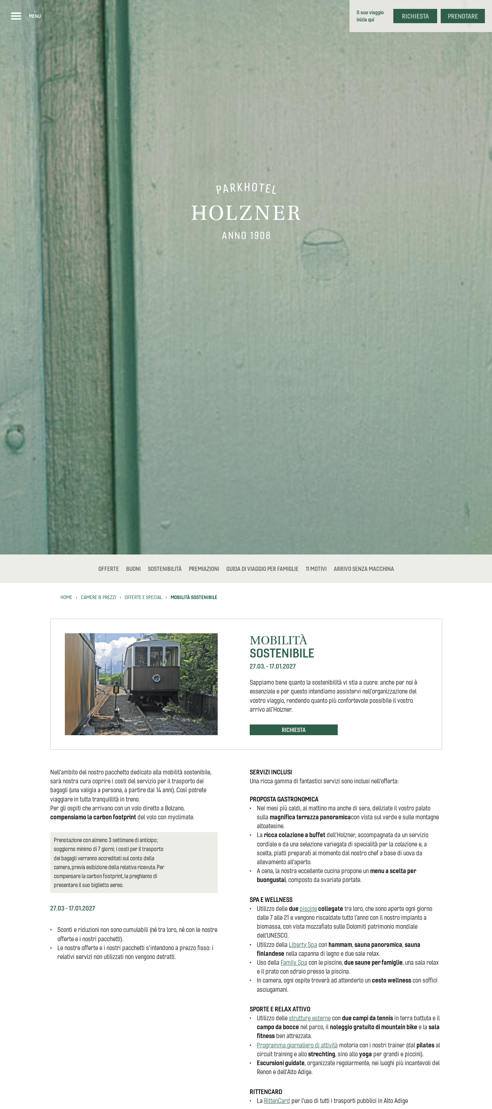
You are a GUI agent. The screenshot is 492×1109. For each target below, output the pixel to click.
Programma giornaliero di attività (297, 1045)
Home (66, 597)
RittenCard (277, 1101)
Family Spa (294, 962)
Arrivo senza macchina (364, 568)
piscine (308, 908)
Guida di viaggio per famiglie (262, 568)
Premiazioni (204, 568)
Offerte (108, 568)
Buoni (133, 568)
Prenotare (463, 16)
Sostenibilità (165, 568)
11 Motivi (316, 568)
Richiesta (415, 16)
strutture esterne (310, 1018)
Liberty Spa (303, 944)
